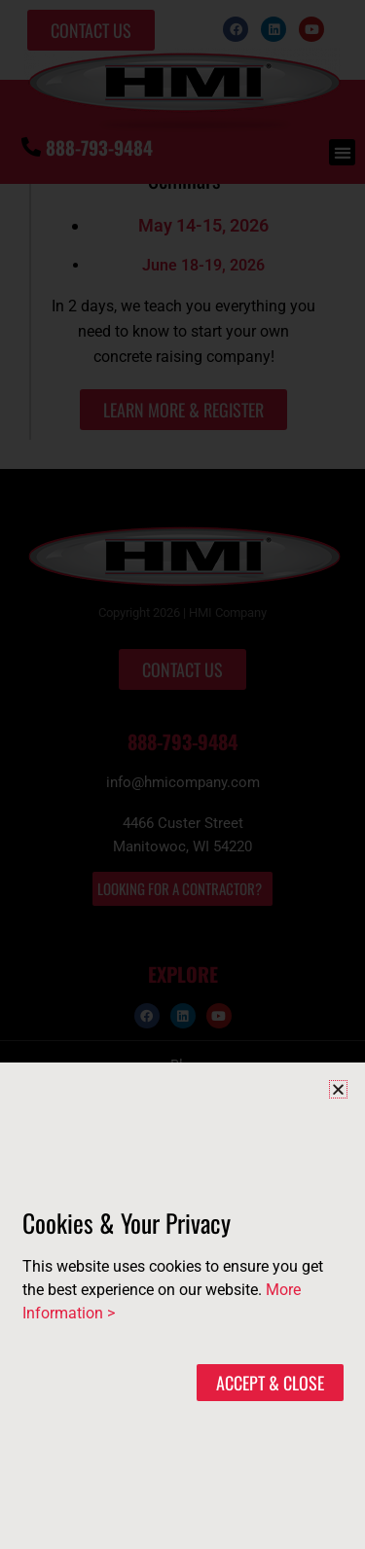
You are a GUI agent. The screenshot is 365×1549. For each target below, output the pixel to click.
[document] (182, 774)
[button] (338, 1089)
